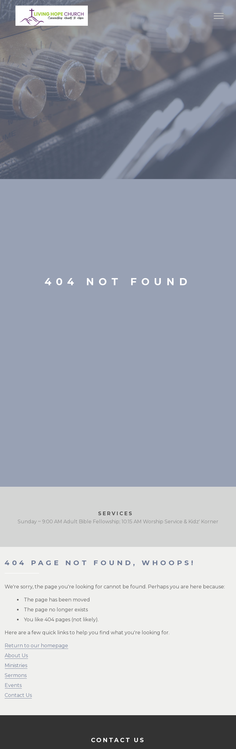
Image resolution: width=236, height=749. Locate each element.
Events (13, 685)
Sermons (16, 675)
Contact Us (18, 695)
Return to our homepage (36, 646)
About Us (16, 655)
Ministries (16, 665)
